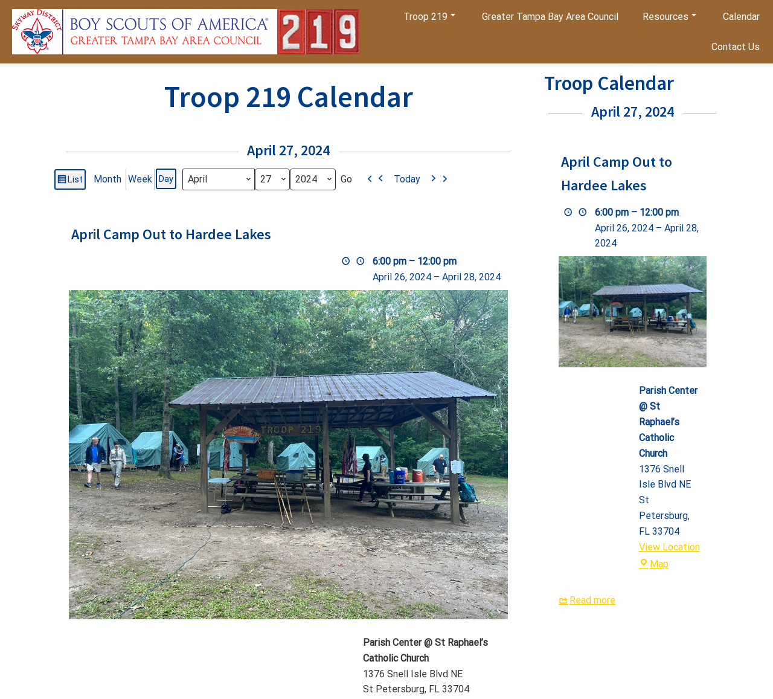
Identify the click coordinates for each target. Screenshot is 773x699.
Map (654, 564)
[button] (376, 179)
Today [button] (407, 179)
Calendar (741, 16)
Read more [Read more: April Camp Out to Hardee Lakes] (592, 600)
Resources (669, 16)
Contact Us (735, 47)
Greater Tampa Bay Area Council (550, 16)
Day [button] (166, 178)
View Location (669, 547)
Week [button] (140, 179)
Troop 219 (429, 16)
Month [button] (107, 179)
